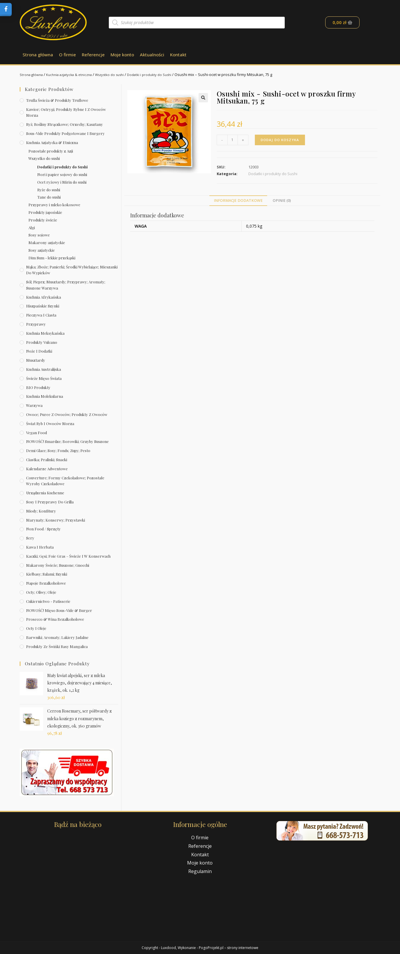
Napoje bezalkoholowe (46, 583)
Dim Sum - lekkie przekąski (51, 257)
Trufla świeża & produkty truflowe (57, 100)
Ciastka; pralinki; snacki (46, 459)
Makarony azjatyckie (46, 242)
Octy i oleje (36, 628)
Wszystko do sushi (120, 74)
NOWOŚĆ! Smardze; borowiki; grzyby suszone (67, 441)
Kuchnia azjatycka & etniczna (75, 74)
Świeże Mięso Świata (44, 378)
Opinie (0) (282, 200)
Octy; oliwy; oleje (41, 592)
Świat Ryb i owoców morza (50, 423)
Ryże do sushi (48, 189)
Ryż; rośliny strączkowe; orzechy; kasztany (64, 124)
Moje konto (122, 54)
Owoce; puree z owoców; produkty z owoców (66, 414)
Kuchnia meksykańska (45, 333)
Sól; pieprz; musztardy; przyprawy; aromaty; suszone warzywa (65, 284)
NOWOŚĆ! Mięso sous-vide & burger (59, 610)
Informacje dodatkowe (238, 200)
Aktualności (152, 54)
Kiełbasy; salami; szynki (46, 573)
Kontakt (178, 54)
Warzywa (34, 405)
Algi (31, 227)
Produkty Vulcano (41, 342)
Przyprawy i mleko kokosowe (54, 204)
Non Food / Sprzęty (43, 528)
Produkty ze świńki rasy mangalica (57, 646)
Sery (30, 537)
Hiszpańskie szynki (42, 305)
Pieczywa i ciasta (41, 314)
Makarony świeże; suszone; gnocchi (57, 565)
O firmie (67, 54)
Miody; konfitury (41, 510)
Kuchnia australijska (43, 369)
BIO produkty (38, 387)
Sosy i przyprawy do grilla (50, 501)
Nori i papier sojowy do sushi (62, 174)
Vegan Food (36, 432)
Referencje (93, 54)
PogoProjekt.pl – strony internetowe (228, 947)
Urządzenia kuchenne (45, 492)
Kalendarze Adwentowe (47, 468)
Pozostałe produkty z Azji (50, 150)
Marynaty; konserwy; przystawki (55, 519)
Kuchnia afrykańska (43, 297)
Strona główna (38, 54)
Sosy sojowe (39, 234)
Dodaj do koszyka (281, 139)
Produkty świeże (42, 219)
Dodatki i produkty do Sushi (164, 74)
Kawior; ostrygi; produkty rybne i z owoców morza (66, 112)
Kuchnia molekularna (44, 396)
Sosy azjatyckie (41, 250)
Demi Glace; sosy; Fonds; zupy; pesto (58, 450)
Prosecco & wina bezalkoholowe (55, 619)
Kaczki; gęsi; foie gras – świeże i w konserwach (68, 556)
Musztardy (35, 360)
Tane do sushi (49, 196)
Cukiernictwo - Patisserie (48, 601)
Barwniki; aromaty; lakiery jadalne (57, 637)
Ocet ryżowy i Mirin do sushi (62, 182)
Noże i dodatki (39, 351)
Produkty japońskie (45, 212)
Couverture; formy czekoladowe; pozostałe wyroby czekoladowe (65, 480)
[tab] (238, 201)
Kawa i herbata (40, 546)
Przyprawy (36, 324)
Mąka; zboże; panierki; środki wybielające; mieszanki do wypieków (72, 269)
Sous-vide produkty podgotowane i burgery (65, 133)
